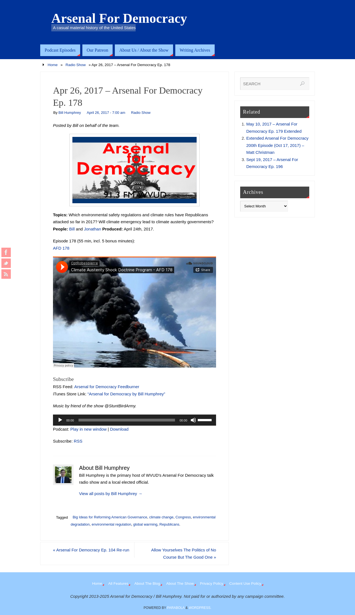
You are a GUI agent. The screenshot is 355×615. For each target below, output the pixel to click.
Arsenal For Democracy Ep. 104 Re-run (91, 550)
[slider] (126, 420)
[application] (134, 420)
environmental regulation (111, 524)
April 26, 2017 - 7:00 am (106, 113)
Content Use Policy (245, 583)
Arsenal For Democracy (119, 18)
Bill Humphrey (70, 113)
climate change (161, 517)
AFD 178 (61, 248)
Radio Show (75, 65)
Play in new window (88, 429)
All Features (118, 583)
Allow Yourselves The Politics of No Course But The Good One (183, 553)
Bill (72, 229)
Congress (183, 517)
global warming (145, 524)
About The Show (180, 583)
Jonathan (92, 229)
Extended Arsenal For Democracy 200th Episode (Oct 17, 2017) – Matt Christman (277, 145)
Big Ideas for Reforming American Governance (110, 517)
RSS (78, 441)
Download (119, 429)
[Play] (60, 420)
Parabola (175, 608)
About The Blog (147, 583)
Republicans (169, 524)
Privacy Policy (211, 583)
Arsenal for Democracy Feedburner (106, 386)
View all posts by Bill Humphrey (110, 493)
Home (53, 65)
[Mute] (193, 420)
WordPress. (200, 608)
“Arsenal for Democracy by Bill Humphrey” (126, 393)
